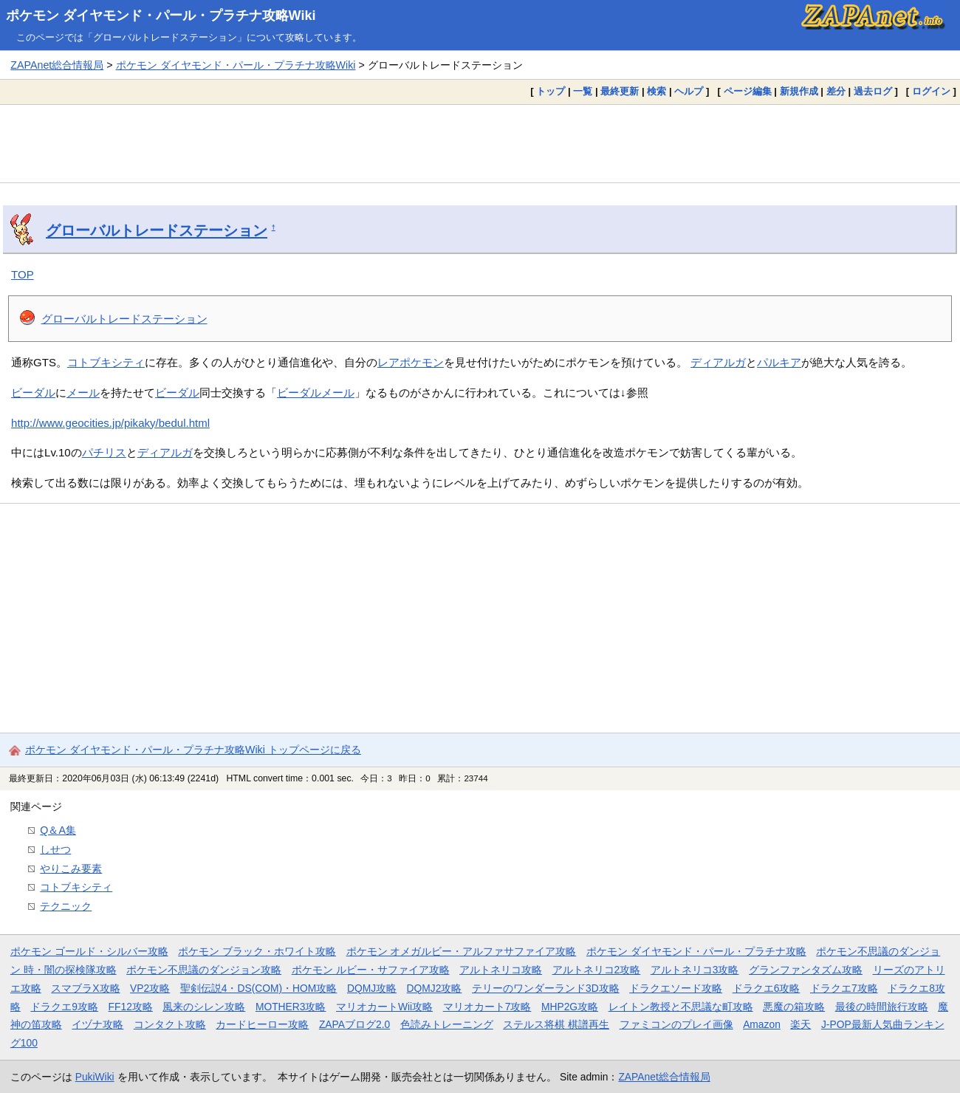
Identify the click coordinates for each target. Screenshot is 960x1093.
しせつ (55, 849)
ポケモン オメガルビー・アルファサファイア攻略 (461, 951)
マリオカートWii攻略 (384, 1007)
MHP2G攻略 (569, 1007)
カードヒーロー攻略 (262, 1024)
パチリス (104, 452)
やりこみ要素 (71, 868)
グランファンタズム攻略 (806, 970)
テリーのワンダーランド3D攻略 (546, 988)
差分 (836, 91)
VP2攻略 (150, 988)
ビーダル (33, 392)
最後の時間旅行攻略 (881, 1007)
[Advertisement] (480, 143)
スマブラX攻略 (85, 988)
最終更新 (619, 91)
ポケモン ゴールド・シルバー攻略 (89, 951)
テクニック (66, 906)
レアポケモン (410, 362)
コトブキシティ (106, 362)
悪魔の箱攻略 (794, 1007)
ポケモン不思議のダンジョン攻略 (203, 970)
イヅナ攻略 (97, 1024)
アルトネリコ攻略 (500, 970)
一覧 (582, 91)
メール (83, 392)
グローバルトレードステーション (156, 230)
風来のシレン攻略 (203, 1007)
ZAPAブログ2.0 (354, 1024)
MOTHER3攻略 (291, 1007)
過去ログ (873, 91)
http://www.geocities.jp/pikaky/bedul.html (110, 423)
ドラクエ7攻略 (844, 988)
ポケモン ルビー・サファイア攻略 (371, 970)
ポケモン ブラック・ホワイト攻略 (257, 951)
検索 (656, 91)
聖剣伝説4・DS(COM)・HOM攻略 (258, 988)
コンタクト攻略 (170, 1024)
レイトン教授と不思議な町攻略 (680, 1007)
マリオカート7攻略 (487, 1007)
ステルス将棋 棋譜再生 (556, 1024)
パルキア (779, 362)
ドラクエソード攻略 (675, 988)
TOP (22, 274)
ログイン (931, 91)
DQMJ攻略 (372, 988)
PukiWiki (94, 1077)
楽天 (800, 1024)
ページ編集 (748, 91)
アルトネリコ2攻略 (596, 970)
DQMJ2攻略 (434, 988)
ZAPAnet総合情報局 (56, 65)
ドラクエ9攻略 (64, 1007)
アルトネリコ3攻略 (695, 970)
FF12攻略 (131, 1007)
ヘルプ (688, 91)
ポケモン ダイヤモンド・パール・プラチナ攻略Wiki (161, 15)
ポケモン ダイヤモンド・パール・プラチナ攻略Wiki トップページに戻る (193, 749)
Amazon (762, 1024)
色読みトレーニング (446, 1024)
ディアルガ (718, 362)
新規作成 (799, 91)
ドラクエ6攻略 (766, 988)
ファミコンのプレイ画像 (676, 1024)
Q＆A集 (58, 830)
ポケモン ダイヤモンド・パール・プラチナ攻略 (696, 951)
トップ (550, 91)
